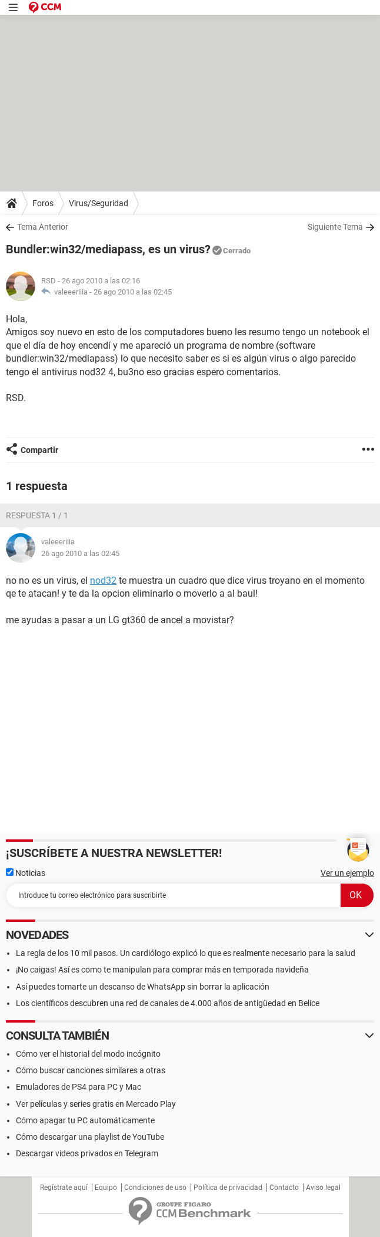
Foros (43, 203)
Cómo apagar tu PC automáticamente (85, 1120)
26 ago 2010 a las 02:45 (133, 291)
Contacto (284, 1187)
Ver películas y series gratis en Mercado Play (96, 1104)
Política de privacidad (228, 1187)
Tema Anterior (42, 226)
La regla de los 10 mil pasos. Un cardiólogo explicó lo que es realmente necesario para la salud (185, 953)
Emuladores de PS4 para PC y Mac (78, 1087)
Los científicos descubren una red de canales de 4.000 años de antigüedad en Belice (167, 1003)
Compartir (39, 450)
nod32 (103, 580)
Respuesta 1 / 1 (37, 515)
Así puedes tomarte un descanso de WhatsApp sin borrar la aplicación (142, 986)
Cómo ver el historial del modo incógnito (88, 1054)
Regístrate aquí (64, 1187)
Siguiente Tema (335, 226)
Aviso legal (323, 1187)
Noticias (25, 873)
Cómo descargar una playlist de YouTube (90, 1137)
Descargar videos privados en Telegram (87, 1153)
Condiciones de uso (155, 1187)
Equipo (106, 1187)
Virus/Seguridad (98, 203)
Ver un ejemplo (347, 873)
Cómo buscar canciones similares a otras (90, 1070)
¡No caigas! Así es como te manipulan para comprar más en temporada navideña (162, 969)
